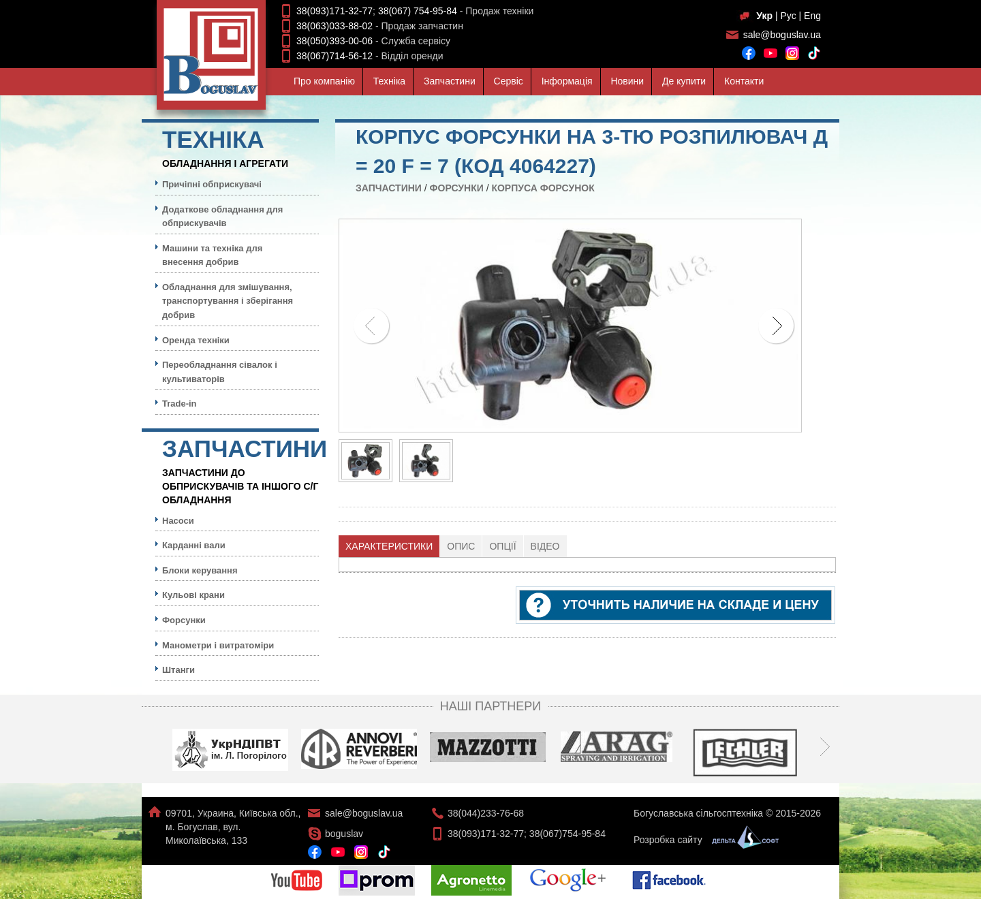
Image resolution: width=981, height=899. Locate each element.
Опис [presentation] (461, 546)
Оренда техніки (196, 340)
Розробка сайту (703, 839)
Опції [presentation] (502, 546)
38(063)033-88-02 (334, 25)
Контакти (744, 81)
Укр (764, 15)
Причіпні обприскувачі (212, 184)
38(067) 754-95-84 (417, 10)
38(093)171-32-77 (334, 10)
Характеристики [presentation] (389, 546)
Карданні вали (193, 545)
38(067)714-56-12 (334, 55)
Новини (627, 81)
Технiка (389, 81)
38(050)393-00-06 (334, 40)
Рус (788, 15)
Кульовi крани (193, 595)
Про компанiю (324, 81)
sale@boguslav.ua (782, 34)
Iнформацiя (567, 81)
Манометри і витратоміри (218, 645)
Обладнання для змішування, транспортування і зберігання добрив (227, 301)
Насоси (178, 521)
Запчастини (450, 81)
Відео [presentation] (545, 546)
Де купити (684, 81)
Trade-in (179, 403)
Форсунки (457, 188)
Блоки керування (200, 570)
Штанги (178, 670)
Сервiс (508, 81)
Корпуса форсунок (542, 188)
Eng (812, 15)
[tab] (389, 546)
